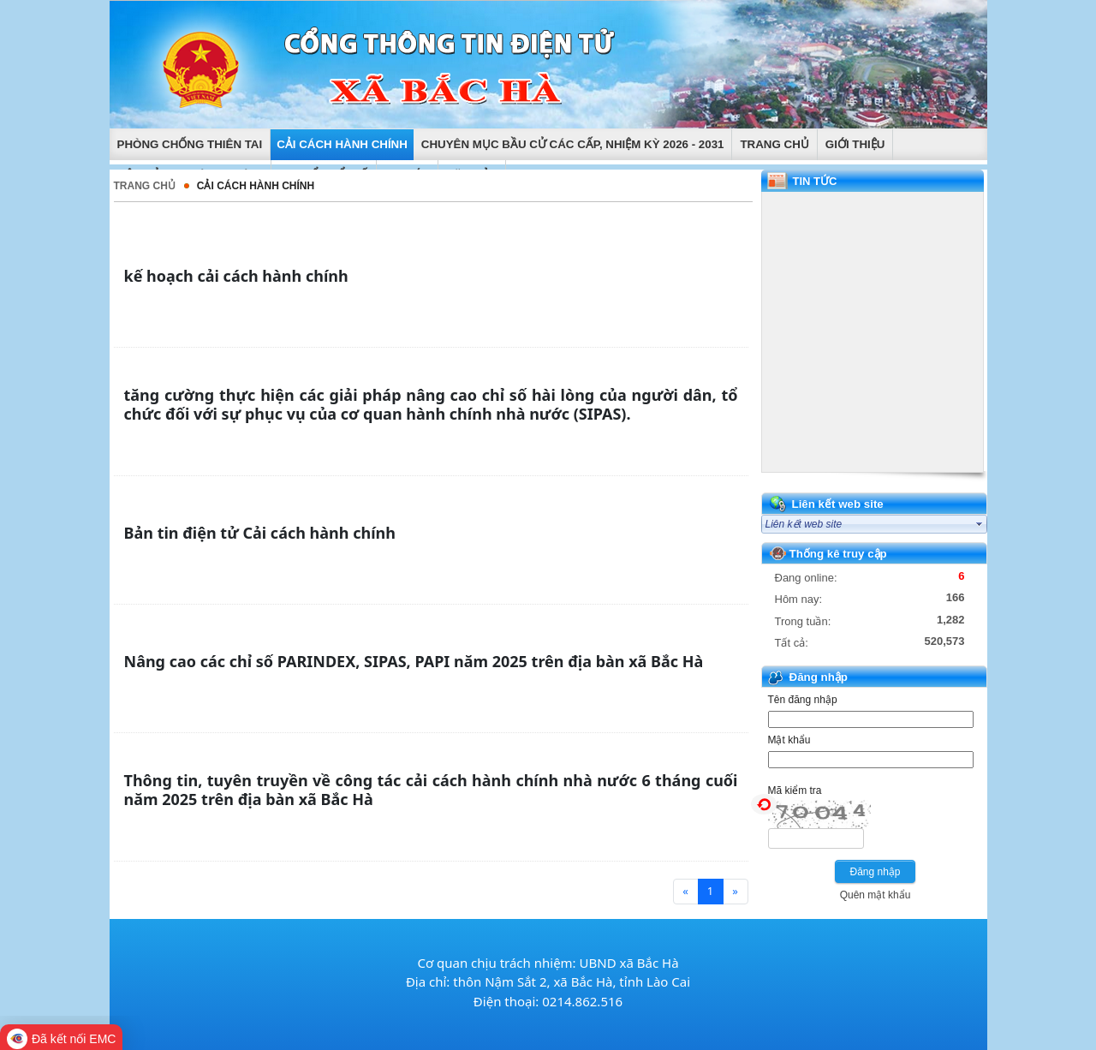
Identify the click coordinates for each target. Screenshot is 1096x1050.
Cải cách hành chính (255, 186)
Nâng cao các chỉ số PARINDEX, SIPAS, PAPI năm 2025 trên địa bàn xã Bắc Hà (414, 661)
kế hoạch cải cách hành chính (236, 275)
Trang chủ (145, 186)
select (979, 524)
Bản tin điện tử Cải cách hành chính (260, 532)
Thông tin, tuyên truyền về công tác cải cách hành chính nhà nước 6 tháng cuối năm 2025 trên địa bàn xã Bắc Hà (431, 789)
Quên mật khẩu (875, 895)
